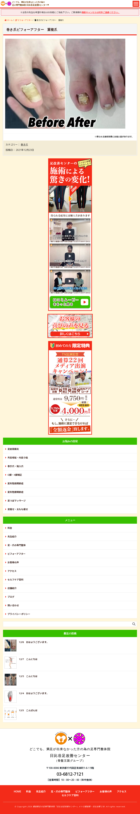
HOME (17, 791)
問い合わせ (13, 605)
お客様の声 (13, 562)
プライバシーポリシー (19, 613)
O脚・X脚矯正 (15, 474)
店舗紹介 (12, 588)
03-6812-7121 (70, 774)
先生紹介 (12, 536)
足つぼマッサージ (17, 500)
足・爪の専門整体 (17, 545)
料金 (10, 527)
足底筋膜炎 (13, 448)
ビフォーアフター (17, 553)
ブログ (11, 596)
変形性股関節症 (15, 483)
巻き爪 (24, 144)
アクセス (12, 570)
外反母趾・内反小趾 (18, 457)
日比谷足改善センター (70, 749)
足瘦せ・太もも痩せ (18, 509)
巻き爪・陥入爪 (15, 466)
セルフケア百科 (15, 579)
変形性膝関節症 (15, 492)
